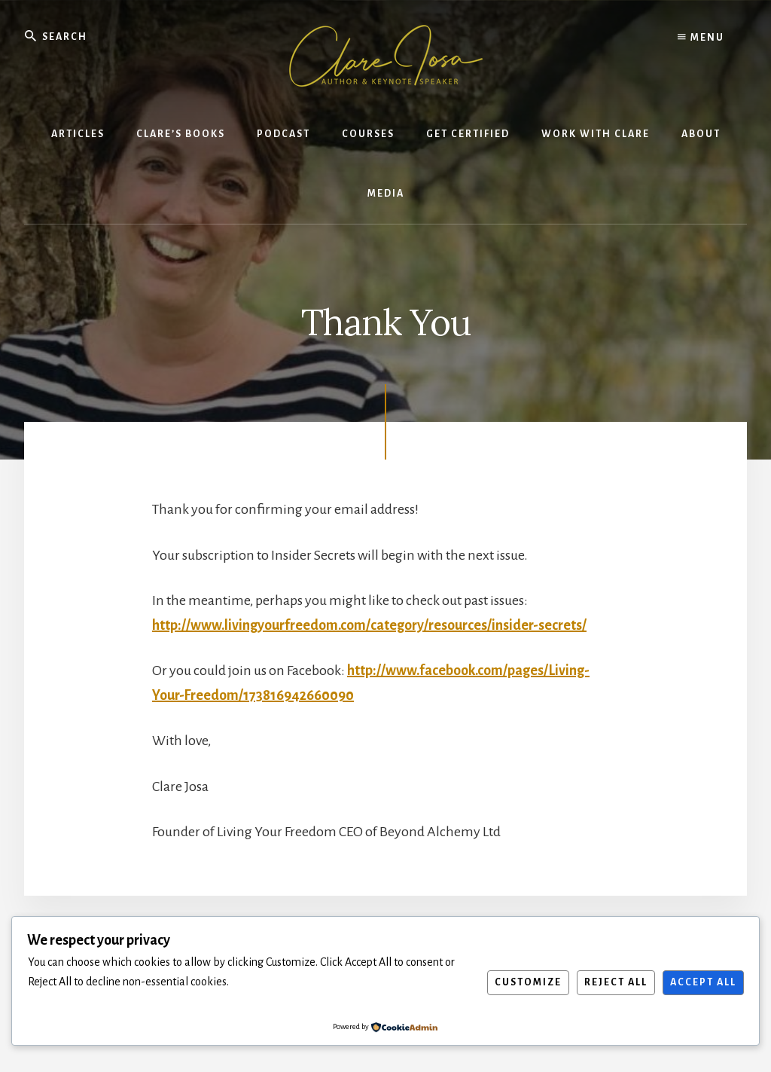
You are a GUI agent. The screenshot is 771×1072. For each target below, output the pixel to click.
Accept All (703, 982)
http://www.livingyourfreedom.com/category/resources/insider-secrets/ (369, 625)
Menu (701, 37)
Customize (528, 982)
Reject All (616, 982)
